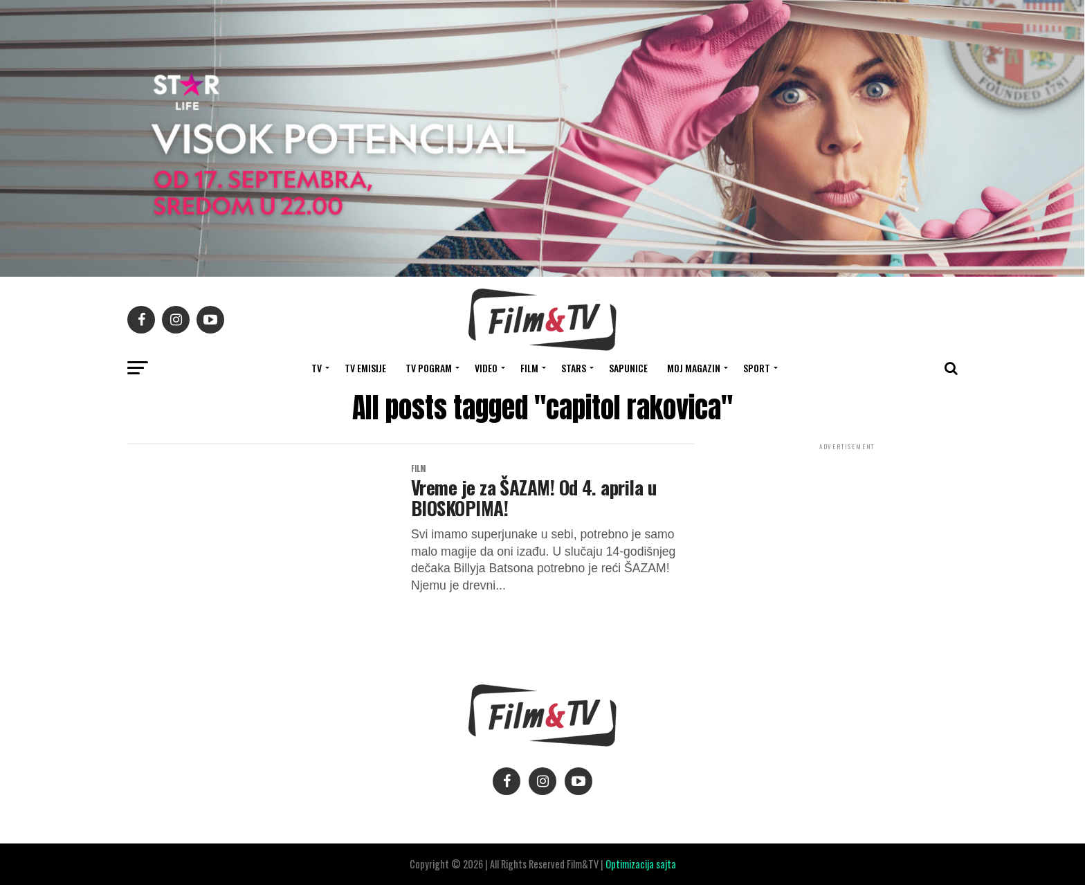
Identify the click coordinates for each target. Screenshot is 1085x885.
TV (316, 368)
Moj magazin (693, 368)
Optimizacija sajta (640, 864)
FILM (529, 368)
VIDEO (486, 368)
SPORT (756, 368)
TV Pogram (428, 368)
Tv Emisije (365, 368)
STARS (573, 368)
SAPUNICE (628, 368)
